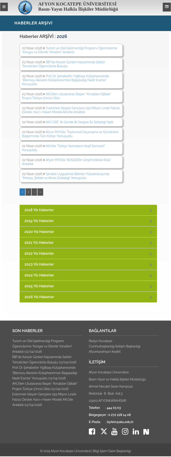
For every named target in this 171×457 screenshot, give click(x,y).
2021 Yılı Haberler (39, 242)
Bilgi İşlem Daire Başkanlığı (112, 451)
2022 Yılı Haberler (39, 253)
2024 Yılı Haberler (39, 275)
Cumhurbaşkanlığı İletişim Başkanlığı (114, 346)
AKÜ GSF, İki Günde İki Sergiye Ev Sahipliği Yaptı (79, 122)
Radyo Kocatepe (100, 341)
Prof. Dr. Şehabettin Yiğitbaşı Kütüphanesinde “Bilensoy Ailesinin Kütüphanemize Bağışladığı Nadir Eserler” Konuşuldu (65, 80)
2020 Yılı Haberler (39, 232)
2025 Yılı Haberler (39, 286)
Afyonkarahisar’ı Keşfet (105, 351)
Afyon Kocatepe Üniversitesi (71, 451)
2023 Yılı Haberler (39, 264)
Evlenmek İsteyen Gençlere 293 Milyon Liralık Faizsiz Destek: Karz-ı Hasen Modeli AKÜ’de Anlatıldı (44, 399)
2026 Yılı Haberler (39, 297)
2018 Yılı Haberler (39, 210)
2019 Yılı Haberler (39, 221)
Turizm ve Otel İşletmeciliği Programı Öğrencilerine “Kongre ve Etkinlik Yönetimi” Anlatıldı (42, 346)
